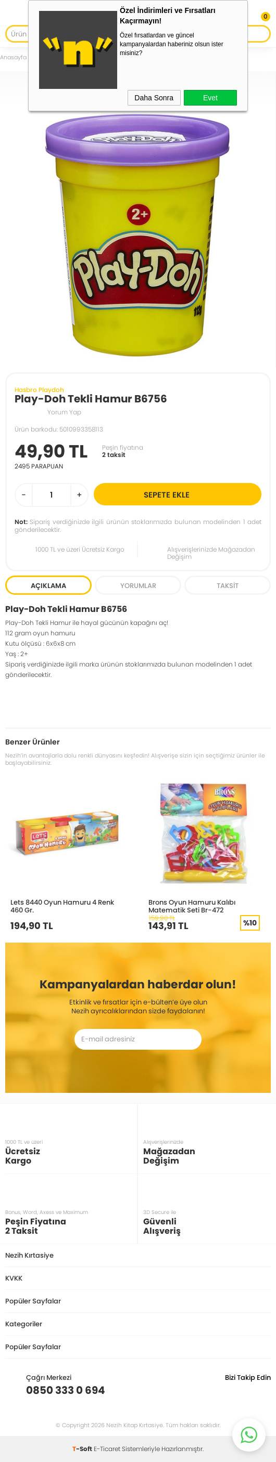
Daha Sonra (153, 98)
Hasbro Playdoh (39, 389)
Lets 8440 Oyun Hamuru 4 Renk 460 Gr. (62, 906)
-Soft (83, 1448)
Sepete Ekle (201, 494)
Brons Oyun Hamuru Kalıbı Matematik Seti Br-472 (191, 906)
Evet (210, 98)
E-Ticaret (107, 1448)
